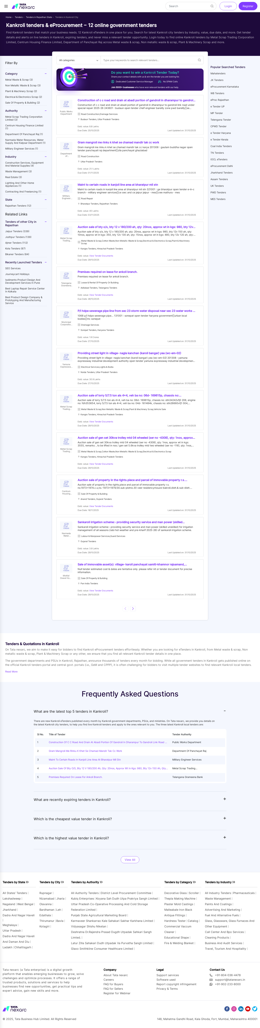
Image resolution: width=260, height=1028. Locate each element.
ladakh (7, 950)
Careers (109, 982)
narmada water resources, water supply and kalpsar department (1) (25, 141)
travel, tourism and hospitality (225, 951)
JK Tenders (217, 79)
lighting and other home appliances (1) (19, 184)
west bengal (25, 907)
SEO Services (12, 268)
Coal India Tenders (221, 146)
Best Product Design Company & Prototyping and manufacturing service (23, 300)
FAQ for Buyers (113, 987)
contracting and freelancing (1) (23, 191)
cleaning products (217, 940)
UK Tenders (217, 185)
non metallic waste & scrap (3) (23, 85)
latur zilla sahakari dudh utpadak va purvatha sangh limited (111, 946)
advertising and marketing (222, 912)
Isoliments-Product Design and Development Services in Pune (22, 281)
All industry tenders (218, 896)
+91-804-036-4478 (228, 978)
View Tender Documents (101, 256)
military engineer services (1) (21, 148)
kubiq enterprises (82, 901)
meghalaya (10, 928)
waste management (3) (18, 171)
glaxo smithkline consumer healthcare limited (102, 951)
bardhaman (46, 912)
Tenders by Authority (85, 885)
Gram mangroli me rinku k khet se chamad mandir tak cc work (85, 753)
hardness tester (175, 923)
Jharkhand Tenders (222, 172)
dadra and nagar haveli (19, 918)
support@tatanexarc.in (230, 982)
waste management (218, 901)
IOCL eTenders (219, 159)
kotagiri (44, 929)
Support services (167, 978)
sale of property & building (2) (22, 102)
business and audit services (223, 946)
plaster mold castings (178, 907)
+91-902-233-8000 (228, 987)
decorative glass (175, 896)
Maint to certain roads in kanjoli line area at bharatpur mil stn (85, 762)
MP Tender (217, 113)
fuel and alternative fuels (222, 918)
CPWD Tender (218, 126)
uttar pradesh (12, 933)
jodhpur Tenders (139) (18, 236)
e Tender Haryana (221, 132)
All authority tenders (85, 896)
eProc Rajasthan (220, 99)
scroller (194, 896)
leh (58, 912)
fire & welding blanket (179, 946)
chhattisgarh (22, 950)
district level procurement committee (126, 896)
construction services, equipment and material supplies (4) (24, 164)
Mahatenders (218, 73)
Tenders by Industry (218, 885)
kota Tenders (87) (15, 248)
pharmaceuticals (244, 896)
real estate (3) (13, 177)
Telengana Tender (221, 119)
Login (228, 6)
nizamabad (46, 901)
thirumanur (46, 923)
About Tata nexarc (116, 978)
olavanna (45, 907)
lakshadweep (12, 901)
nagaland (9, 907)
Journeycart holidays (17, 274)
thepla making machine (179, 901)
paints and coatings (218, 907)
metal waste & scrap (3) (19, 79)
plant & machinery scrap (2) (21, 91)
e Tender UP (218, 106)
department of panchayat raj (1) (24, 134)
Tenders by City (49, 885)
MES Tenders (218, 199)
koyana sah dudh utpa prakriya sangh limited (127, 901)
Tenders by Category (178, 885)
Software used (166, 982)
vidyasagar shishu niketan (88, 929)
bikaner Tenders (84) (17, 254)
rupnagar (45, 896)
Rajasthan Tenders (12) (18, 205)
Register (248, 6)
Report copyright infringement (176, 987)
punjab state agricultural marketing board (98, 918)
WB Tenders (217, 93)
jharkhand (9, 912)
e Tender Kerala (219, 139)
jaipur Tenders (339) (17, 231)
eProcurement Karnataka (225, 86)
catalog (193, 923)
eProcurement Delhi (222, 165)
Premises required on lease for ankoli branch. (75, 779)
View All (130, 862)
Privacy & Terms (167, 991)
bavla (59, 923)
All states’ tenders (15, 896)
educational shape (176, 940)
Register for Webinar (117, 996)
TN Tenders (217, 152)
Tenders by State (14, 885)
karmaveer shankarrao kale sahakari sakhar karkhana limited (112, 923)
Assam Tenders (219, 179)
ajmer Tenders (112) (16, 242)
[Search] (190, 6)
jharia (60, 901)
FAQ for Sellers (113, 991)
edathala (45, 918)
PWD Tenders (218, 192)
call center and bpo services (224, 935)
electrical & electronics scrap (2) (23, 96)
